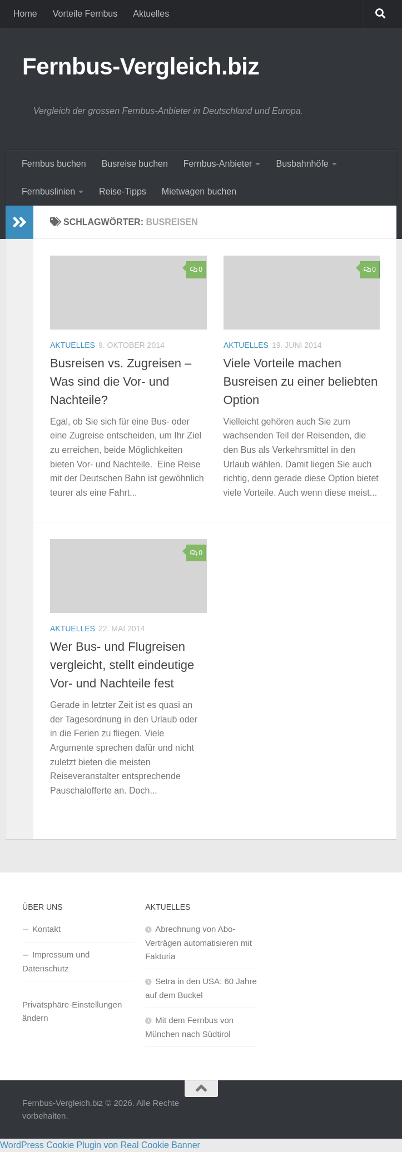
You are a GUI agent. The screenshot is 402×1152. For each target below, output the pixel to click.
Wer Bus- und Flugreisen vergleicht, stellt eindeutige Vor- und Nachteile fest (122, 665)
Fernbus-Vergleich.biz (140, 66)
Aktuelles (151, 13)
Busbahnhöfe (302, 163)
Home (25, 13)
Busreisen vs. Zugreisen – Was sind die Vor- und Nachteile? (120, 381)
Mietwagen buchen (199, 191)
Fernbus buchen (54, 163)
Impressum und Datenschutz (56, 961)
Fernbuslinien (48, 191)
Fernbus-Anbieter (217, 163)
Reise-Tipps (122, 191)
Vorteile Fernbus (85, 13)
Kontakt (46, 929)
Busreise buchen (135, 163)
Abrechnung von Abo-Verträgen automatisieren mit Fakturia (198, 942)
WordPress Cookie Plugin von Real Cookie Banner (100, 1145)
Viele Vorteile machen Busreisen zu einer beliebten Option (301, 381)
